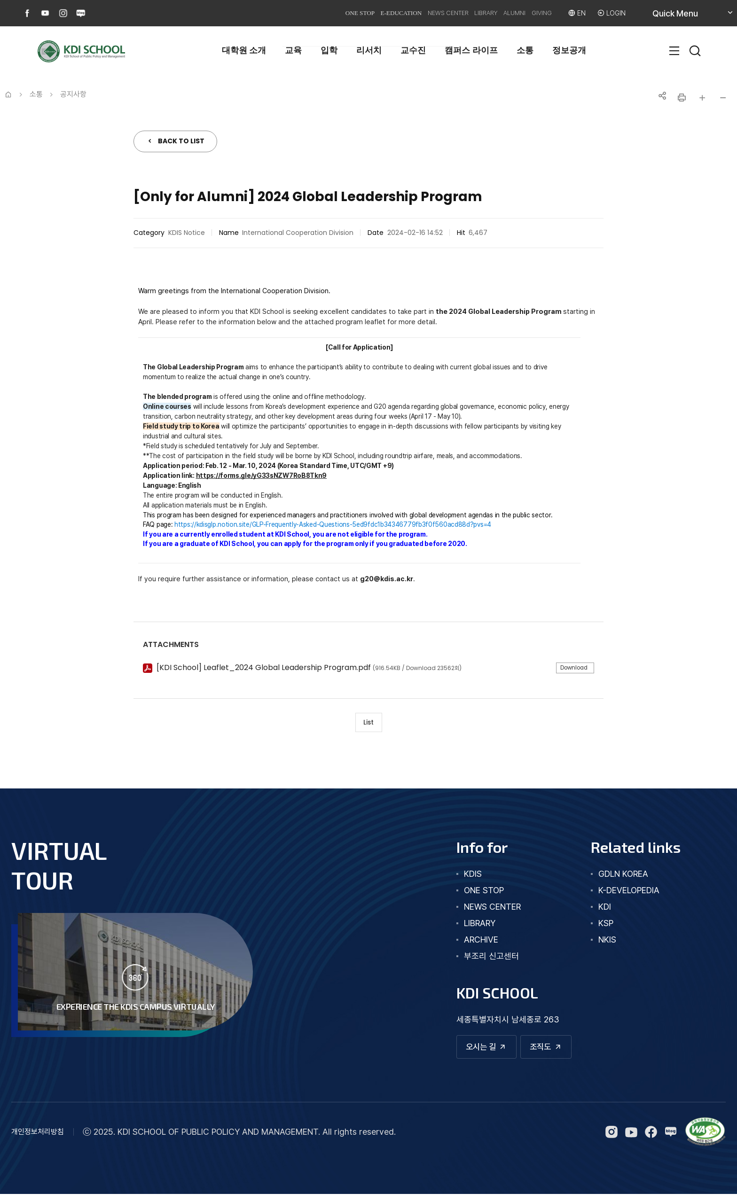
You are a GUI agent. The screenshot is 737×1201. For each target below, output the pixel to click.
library (464, 927)
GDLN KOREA (616, 878)
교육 (293, 50)
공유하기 (660, 97)
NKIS (600, 944)
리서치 (369, 50)
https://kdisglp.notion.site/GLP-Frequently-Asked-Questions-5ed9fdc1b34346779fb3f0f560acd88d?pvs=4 (332, 524)
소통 (525, 50)
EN (576, 12)
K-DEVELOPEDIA (621, 894)
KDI (597, 911)
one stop (468, 894)
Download (570, 668)
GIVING (531, 12)
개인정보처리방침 (37, 1138)
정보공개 (569, 50)
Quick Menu (686, 17)
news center (476, 911)
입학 (329, 50)
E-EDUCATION (346, 12)
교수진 (413, 50)
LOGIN (614, 12)
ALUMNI (494, 12)
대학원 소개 (244, 50)
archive (465, 944)
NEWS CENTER (406, 12)
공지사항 (73, 94)
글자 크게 (702, 97)
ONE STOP (294, 12)
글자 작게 (722, 97)
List (368, 724)
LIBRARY (456, 12)
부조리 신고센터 (475, 960)
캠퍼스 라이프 (471, 50)
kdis (457, 878)
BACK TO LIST (181, 141)
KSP (598, 927)
